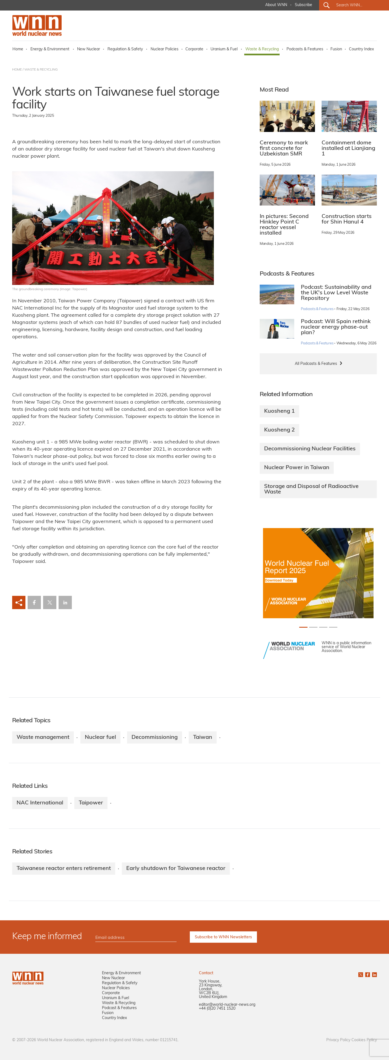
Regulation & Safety (125, 49)
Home (17, 49)
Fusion (336, 49)
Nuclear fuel (100, 737)
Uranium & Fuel (224, 49)
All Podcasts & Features (316, 364)
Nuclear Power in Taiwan (296, 468)
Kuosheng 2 (279, 430)
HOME (17, 69)
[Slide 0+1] (303, 627)
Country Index (361, 49)
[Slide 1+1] (313, 627)
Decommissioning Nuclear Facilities (310, 449)
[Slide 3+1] (333, 627)
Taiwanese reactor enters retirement (64, 868)
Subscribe (303, 5)
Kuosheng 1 (279, 411)
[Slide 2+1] (323, 627)
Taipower (91, 803)
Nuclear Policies (164, 49)
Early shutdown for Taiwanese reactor (175, 868)
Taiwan (202, 737)
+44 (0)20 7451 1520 (217, 1009)
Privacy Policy (338, 1040)
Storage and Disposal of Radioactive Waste (311, 489)
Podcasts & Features (305, 49)
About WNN (276, 5)
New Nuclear (88, 49)
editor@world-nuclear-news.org (227, 1005)
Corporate (194, 49)
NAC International (40, 803)
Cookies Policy (364, 1040)
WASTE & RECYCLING (41, 69)
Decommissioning (155, 737)
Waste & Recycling (262, 49)
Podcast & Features (119, 1008)
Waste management (43, 737)
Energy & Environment (49, 49)
